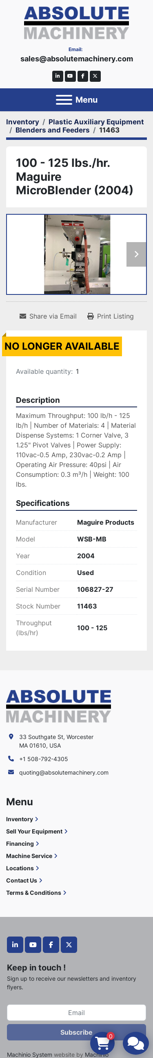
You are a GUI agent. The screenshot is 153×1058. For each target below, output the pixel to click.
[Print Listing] (110, 316)
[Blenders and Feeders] (53, 130)
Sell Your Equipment (34, 831)
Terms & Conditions (33, 892)
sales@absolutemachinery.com (76, 58)
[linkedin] (57, 76)
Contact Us (21, 880)
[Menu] (64, 100)
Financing (20, 843)
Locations (20, 868)
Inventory (19, 818)
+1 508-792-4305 (43, 758)
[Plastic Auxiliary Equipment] (96, 122)
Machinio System (29, 1054)
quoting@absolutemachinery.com (64, 772)
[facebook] (83, 76)
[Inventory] (22, 122)
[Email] (76, 1012)
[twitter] (95, 76)
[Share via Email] (48, 316)
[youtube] (70, 76)
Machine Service (29, 855)
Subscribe (76, 1032)
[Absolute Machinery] (58, 705)
